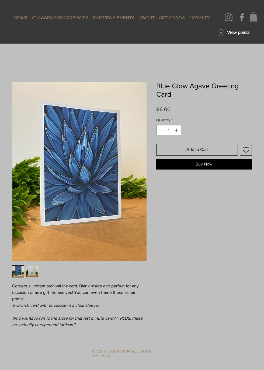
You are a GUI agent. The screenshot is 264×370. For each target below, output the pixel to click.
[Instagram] (228, 17)
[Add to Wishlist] (246, 150)
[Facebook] (242, 17)
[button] (253, 17)
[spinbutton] (168, 130)
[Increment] (176, 130)
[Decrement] (160, 130)
